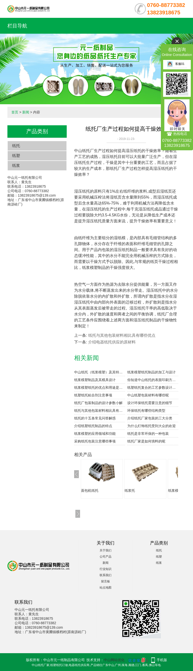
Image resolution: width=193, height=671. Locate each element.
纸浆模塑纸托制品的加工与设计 (151, 372)
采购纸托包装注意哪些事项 (95, 441)
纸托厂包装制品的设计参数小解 (98, 403)
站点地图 (105, 587)
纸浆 (16, 165)
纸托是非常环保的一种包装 (148, 434)
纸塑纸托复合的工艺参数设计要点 (152, 387)
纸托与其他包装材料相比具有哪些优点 (121, 335)
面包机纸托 (89, 490)
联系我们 (105, 575)
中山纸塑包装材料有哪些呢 (148, 395)
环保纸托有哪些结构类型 (146, 411)
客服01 (175, 64)
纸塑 (16, 156)
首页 (14, 112)
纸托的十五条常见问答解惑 (95, 418)
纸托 (16, 146)
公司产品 (105, 556)
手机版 (162, 660)
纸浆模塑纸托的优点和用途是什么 (99, 387)
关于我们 (105, 550)
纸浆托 (130, 490)
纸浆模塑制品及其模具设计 (95, 380)
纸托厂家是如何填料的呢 (146, 441)
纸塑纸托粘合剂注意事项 (93, 395)
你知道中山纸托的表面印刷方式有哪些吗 (152, 380)
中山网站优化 (114, 660)
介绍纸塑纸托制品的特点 (93, 426)
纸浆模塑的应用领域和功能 (95, 434)
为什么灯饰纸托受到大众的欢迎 (151, 426)
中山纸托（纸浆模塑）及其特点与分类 (99, 372)
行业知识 (105, 569)
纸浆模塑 (175, 490)
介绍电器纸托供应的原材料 (112, 342)
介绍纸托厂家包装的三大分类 (149, 418)
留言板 (105, 581)
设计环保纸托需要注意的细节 (149, 403)
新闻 (25, 112)
